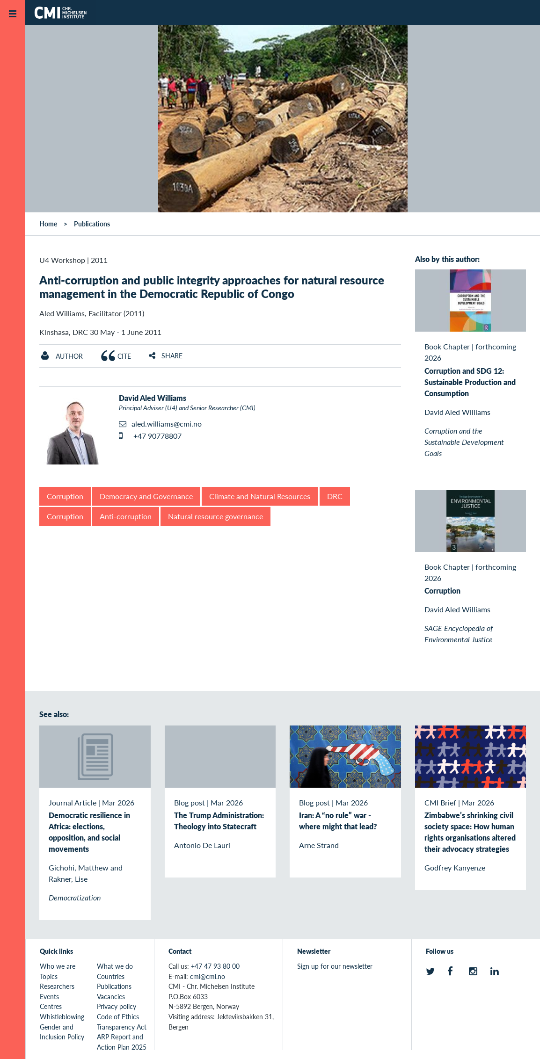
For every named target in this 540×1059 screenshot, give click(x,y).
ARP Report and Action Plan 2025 (121, 1042)
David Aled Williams (152, 397)
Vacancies (111, 996)
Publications (92, 223)
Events (49, 996)
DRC (335, 496)
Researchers (57, 986)
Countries (110, 976)
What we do (115, 966)
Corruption (65, 496)
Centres (51, 1006)
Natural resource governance (215, 516)
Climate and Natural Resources (259, 496)
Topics (49, 976)
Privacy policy (116, 1006)
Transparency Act (121, 1026)
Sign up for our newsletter (334, 966)
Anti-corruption (126, 516)
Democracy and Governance (146, 496)
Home (48, 223)
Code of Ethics (118, 1016)
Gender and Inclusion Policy (62, 1032)
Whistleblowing (62, 1016)
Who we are (57, 966)
